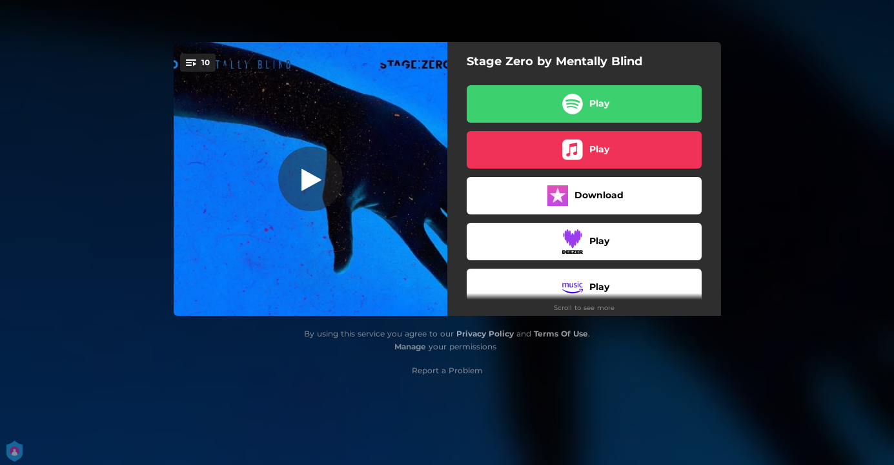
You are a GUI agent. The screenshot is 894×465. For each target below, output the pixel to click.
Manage (410, 346)
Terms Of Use (561, 333)
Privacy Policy (485, 333)
